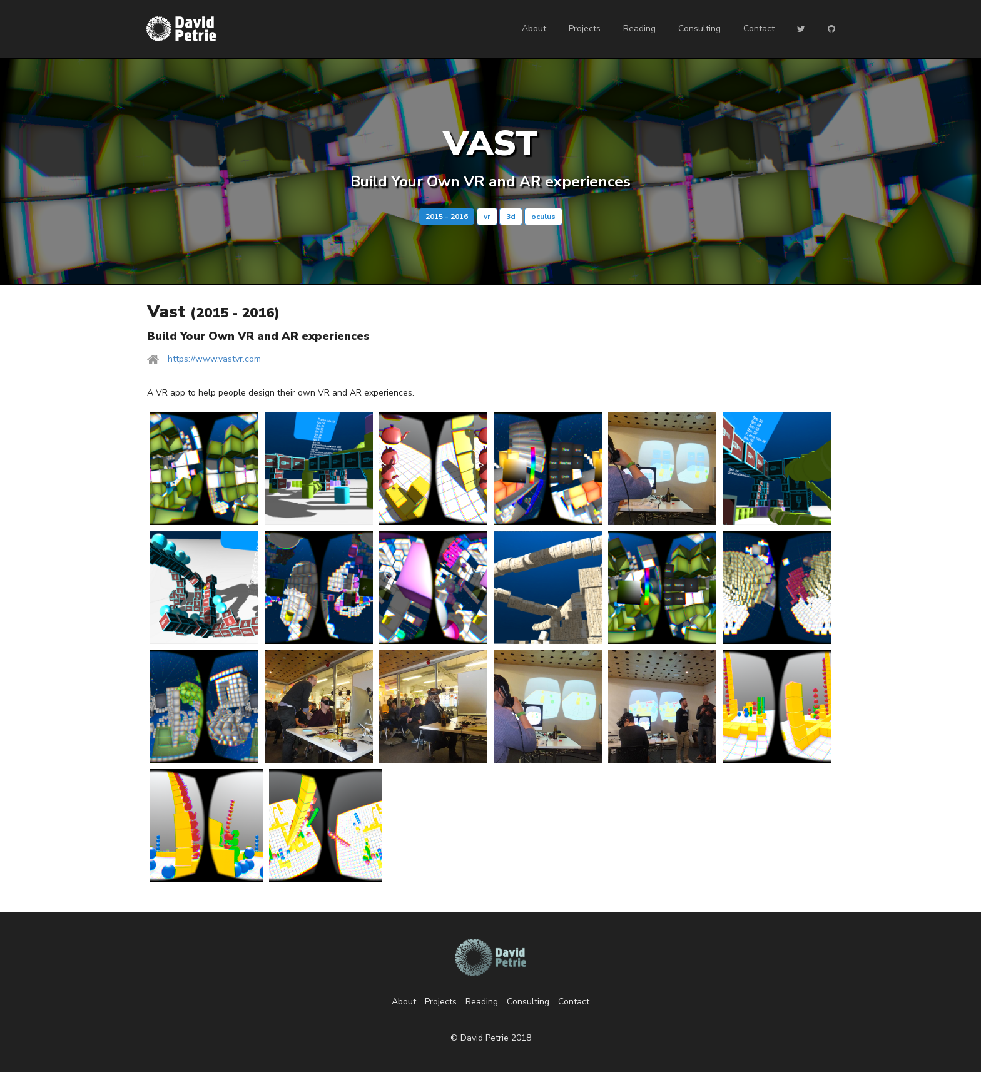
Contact (759, 28)
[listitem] (491, 359)
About (534, 28)
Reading (639, 28)
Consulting (699, 28)
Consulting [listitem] (528, 1002)
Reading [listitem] (481, 1002)
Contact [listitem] (573, 1002)
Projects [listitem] (441, 1002)
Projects (585, 28)
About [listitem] (404, 1002)
